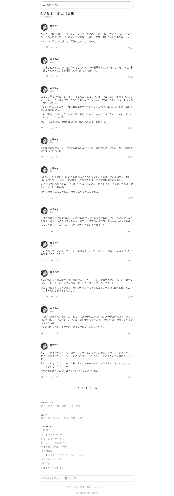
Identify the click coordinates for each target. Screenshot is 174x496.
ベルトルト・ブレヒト (52, 467)
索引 (82, 487)
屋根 (77, 406)
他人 (43, 418)
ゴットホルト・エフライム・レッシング (61, 455)
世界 (43, 406)
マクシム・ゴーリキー (52, 459)
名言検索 (44, 478)
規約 (89, 487)
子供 (71, 406)
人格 (80, 418)
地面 (57, 406)
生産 (66, 418)
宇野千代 (45, 463)
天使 (64, 406)
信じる (51, 418)
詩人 (52, 28)
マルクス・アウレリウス (53, 447)
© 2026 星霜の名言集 (87, 493)
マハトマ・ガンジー (51, 434)
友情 (73, 418)
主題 (75, 487)
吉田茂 (44, 430)
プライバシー (101, 487)
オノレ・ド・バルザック (53, 443)
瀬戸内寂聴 (46, 451)
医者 (50, 406)
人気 (68, 487)
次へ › (97, 388)
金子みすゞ (55, 26)
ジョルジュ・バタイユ (52, 438)
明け (59, 418)
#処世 (130, 47)
